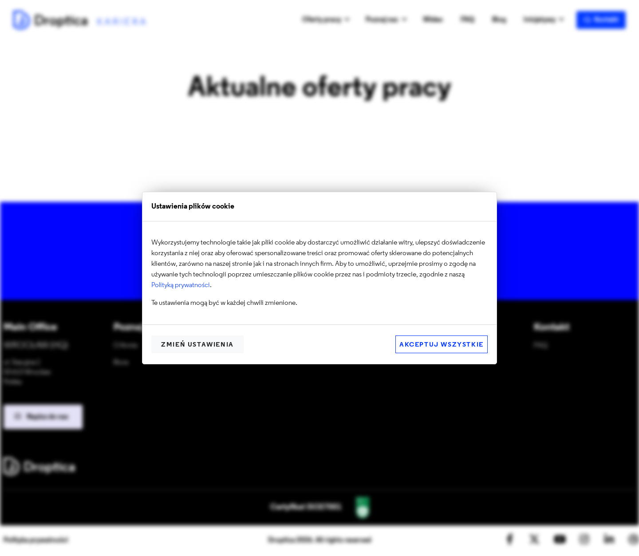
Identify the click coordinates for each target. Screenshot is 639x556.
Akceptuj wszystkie (441, 345)
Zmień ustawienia (197, 345)
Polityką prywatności (180, 285)
